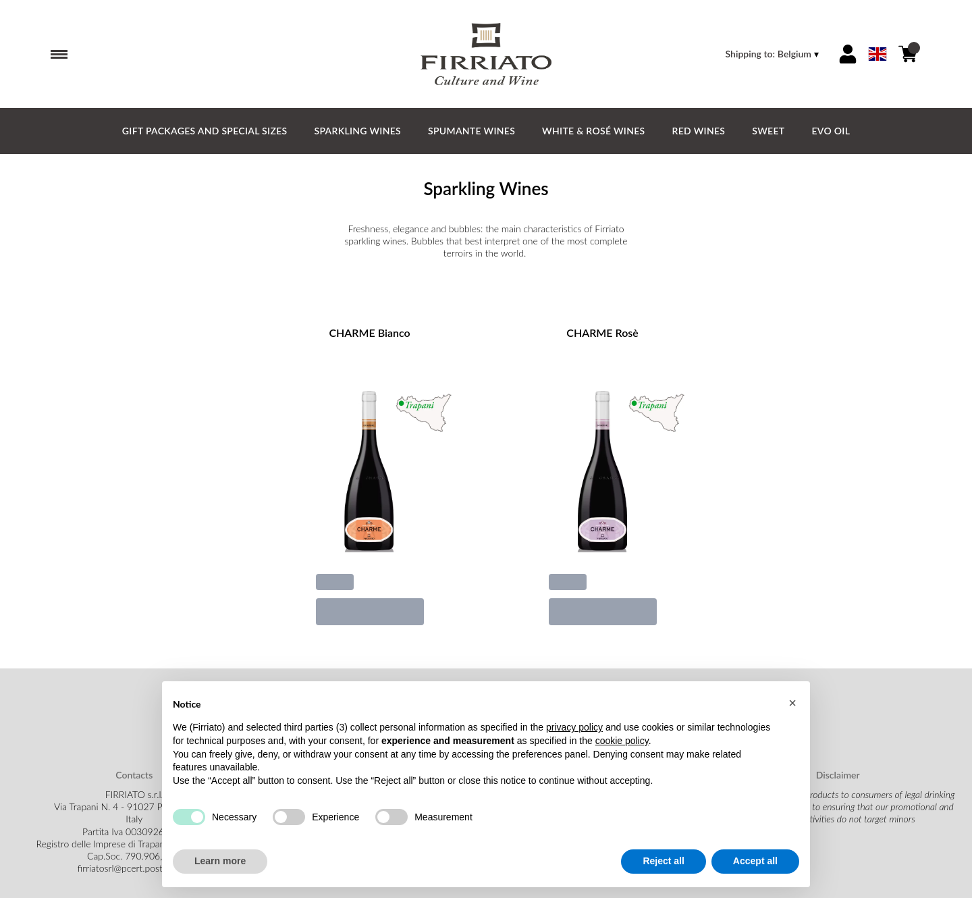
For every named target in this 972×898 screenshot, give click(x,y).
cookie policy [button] (622, 740)
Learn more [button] (220, 861)
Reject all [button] (663, 861)
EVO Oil (830, 130)
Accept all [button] (755, 861)
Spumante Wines (471, 130)
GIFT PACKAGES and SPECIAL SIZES (205, 130)
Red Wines (699, 130)
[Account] (847, 54)
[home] (486, 54)
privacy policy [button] (574, 727)
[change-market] (773, 54)
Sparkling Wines (357, 130)
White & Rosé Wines (593, 130)
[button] (792, 703)
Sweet (768, 130)
